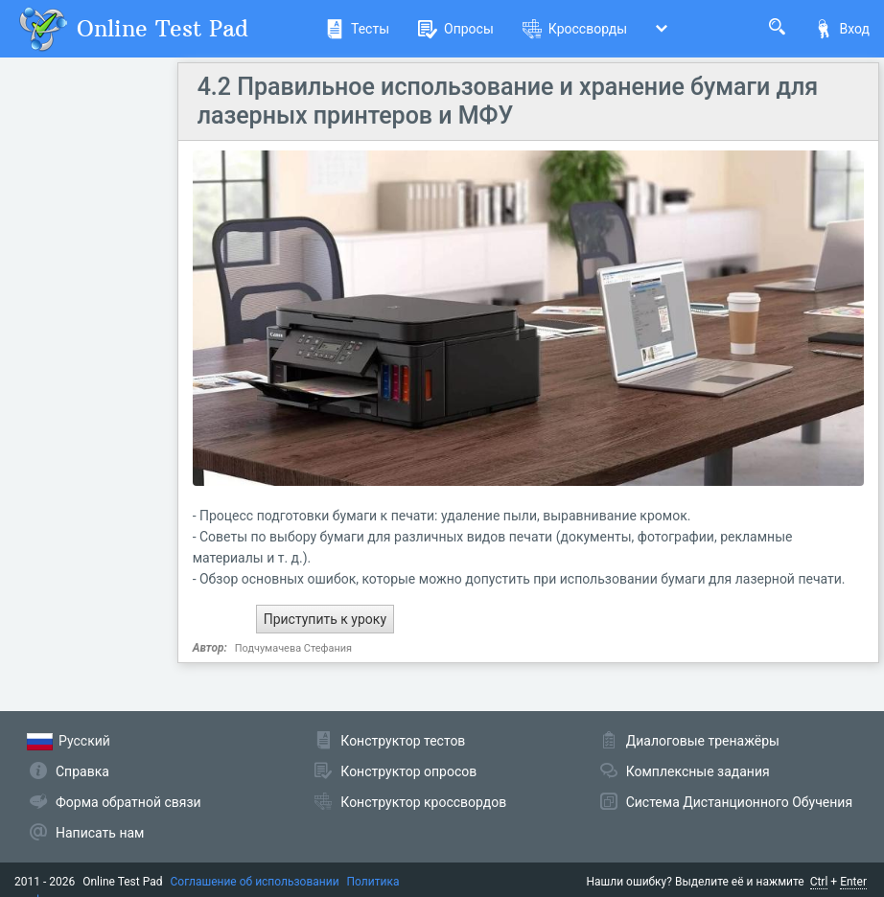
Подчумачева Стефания (293, 648)
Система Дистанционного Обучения (739, 802)
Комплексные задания (698, 771)
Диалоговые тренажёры (702, 740)
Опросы (456, 28)
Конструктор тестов (402, 740)
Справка (82, 771)
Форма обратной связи (128, 802)
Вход (842, 28)
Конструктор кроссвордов (423, 802)
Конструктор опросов (408, 771)
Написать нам (100, 832)
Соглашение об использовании (255, 881)
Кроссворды (575, 28)
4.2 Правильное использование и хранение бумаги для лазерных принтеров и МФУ (508, 101)
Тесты (357, 28)
